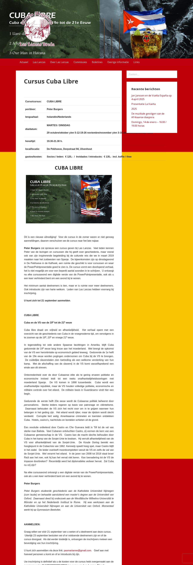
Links (137, 62)
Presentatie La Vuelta (143, 104)
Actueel (24, 62)
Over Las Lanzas (59, 62)
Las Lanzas (39, 62)
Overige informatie (118, 62)
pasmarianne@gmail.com (77, 550)
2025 (134, 108)
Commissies (80, 62)
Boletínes (97, 62)
